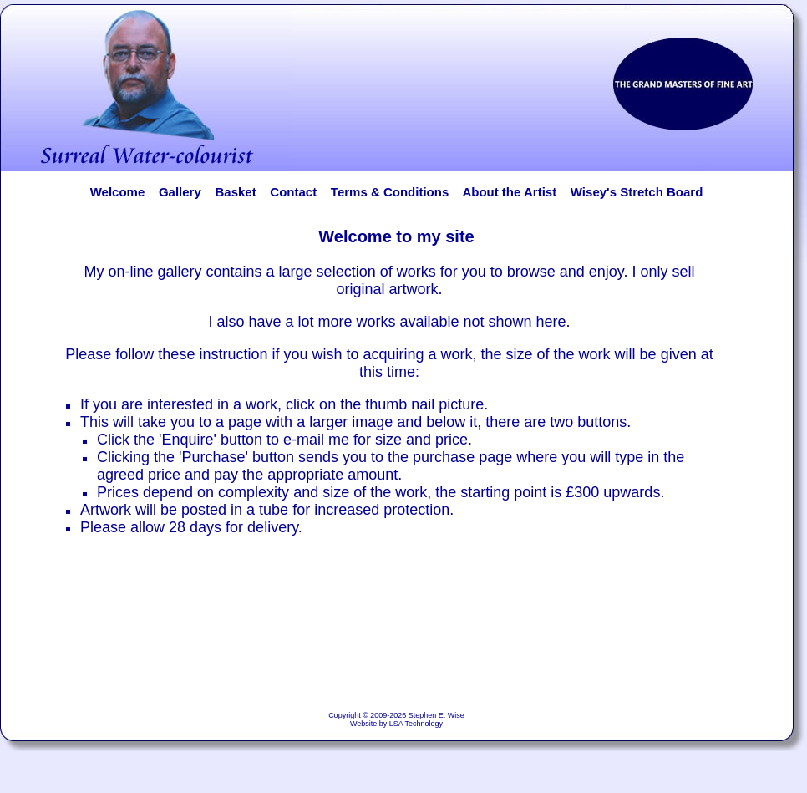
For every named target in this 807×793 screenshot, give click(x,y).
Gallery (180, 192)
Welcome (117, 192)
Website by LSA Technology (396, 723)
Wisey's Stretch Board (637, 192)
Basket (235, 192)
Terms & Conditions (390, 192)
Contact (293, 192)
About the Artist (514, 192)
